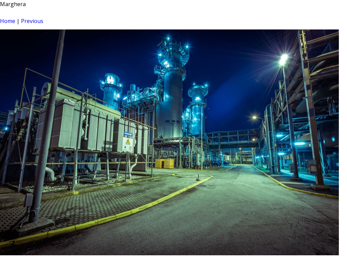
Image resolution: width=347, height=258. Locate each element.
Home (7, 21)
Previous (32, 21)
